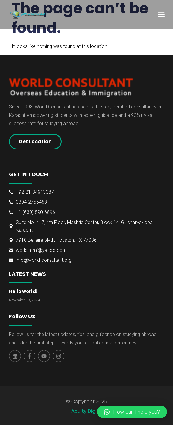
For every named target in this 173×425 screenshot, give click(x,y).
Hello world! (23, 291)
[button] (161, 14)
